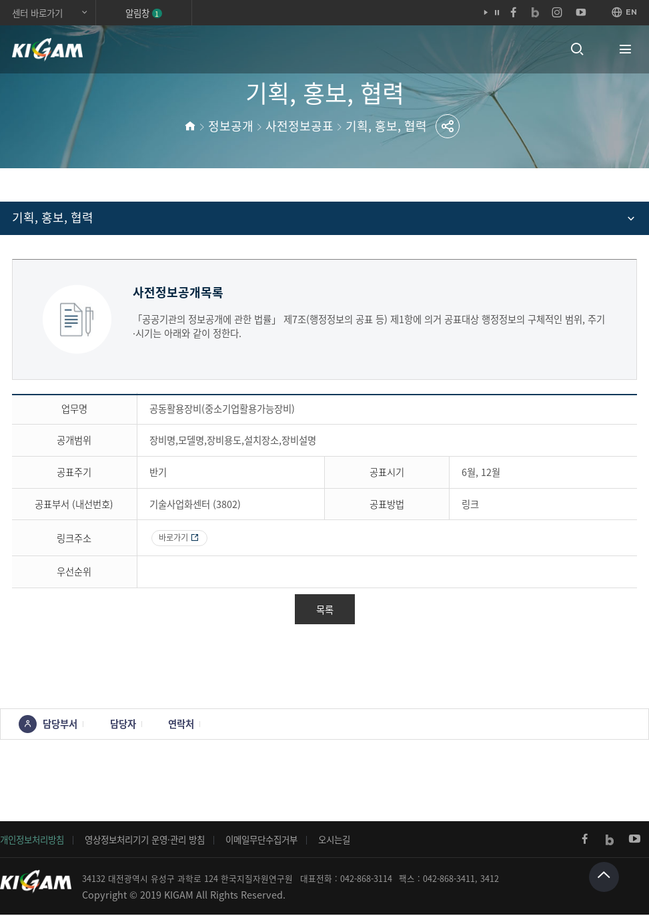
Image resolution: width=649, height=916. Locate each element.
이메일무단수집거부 (261, 841)
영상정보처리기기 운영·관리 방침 (145, 841)
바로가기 (175, 538)
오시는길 (334, 841)
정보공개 (230, 126)
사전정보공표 (299, 126)
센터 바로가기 (37, 12)
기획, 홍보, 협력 (386, 126)
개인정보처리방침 (32, 841)
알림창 (143, 12)
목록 (325, 611)
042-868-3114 (366, 880)
